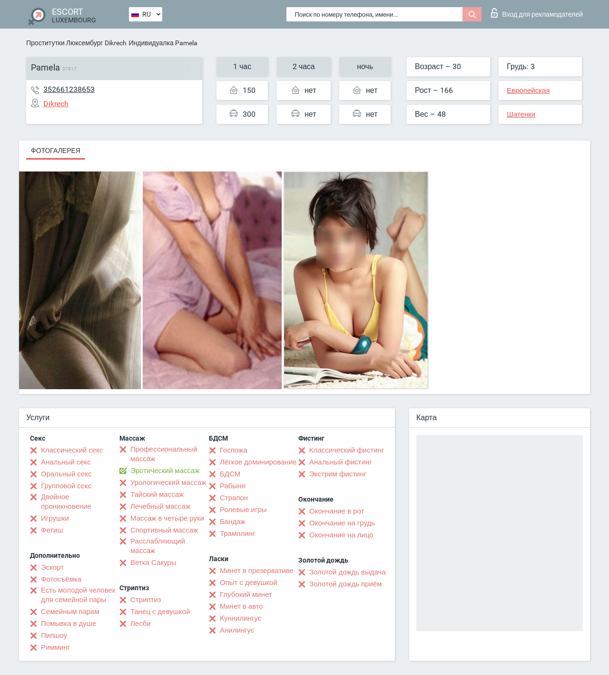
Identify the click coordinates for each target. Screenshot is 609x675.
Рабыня (233, 486)
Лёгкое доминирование (258, 462)
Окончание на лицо (341, 535)
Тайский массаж (157, 494)
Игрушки (55, 518)
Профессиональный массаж (163, 454)
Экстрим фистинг (337, 474)
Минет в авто (241, 606)
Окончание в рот (336, 511)
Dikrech (116, 43)
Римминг (55, 647)
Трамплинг (237, 533)
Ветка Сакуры (153, 562)
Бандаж (233, 521)
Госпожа (233, 450)
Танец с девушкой (160, 611)
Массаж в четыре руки (167, 518)
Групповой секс (66, 486)
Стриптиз (145, 599)
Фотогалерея (55, 150)
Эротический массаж (164, 470)
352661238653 (69, 89)
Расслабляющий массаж (157, 546)
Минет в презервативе (257, 570)
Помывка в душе (68, 623)
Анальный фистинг (340, 462)
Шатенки (521, 114)
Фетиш (52, 530)
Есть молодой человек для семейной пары (78, 595)
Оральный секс (66, 474)
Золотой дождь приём (345, 584)
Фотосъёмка (61, 579)
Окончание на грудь (342, 523)
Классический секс (72, 450)
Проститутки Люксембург (64, 43)
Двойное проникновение (66, 502)
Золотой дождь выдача (347, 572)
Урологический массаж (168, 482)
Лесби (140, 623)
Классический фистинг (346, 450)
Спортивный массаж (164, 530)
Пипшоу (54, 635)
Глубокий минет (246, 594)
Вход (537, 13)
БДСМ (230, 474)
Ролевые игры (243, 509)
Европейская (528, 90)
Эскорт (52, 567)
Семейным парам (70, 611)
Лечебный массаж (160, 506)
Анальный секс (66, 462)
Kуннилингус (240, 618)
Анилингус (237, 630)
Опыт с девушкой (248, 582)
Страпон (234, 498)
